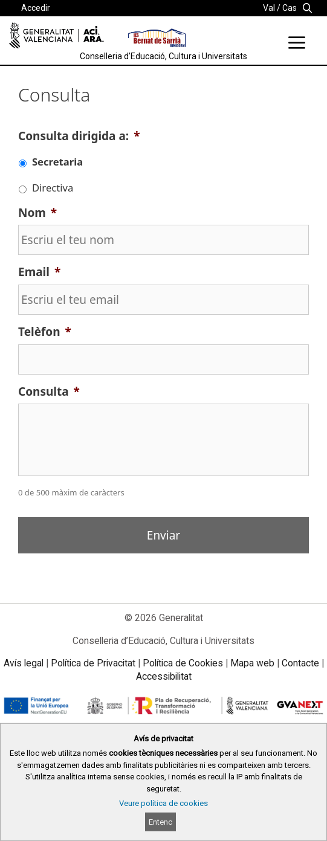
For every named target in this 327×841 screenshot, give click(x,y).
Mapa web (252, 663)
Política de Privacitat (93, 663)
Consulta (49, 391)
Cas (289, 8)
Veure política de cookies (163, 803)
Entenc (160, 821)
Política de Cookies (183, 663)
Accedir (35, 8)
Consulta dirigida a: (79, 136)
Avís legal (24, 663)
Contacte (300, 663)
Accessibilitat (164, 676)
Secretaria (57, 162)
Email (39, 272)
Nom (37, 213)
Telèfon (44, 332)
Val (269, 8)
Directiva (52, 188)
